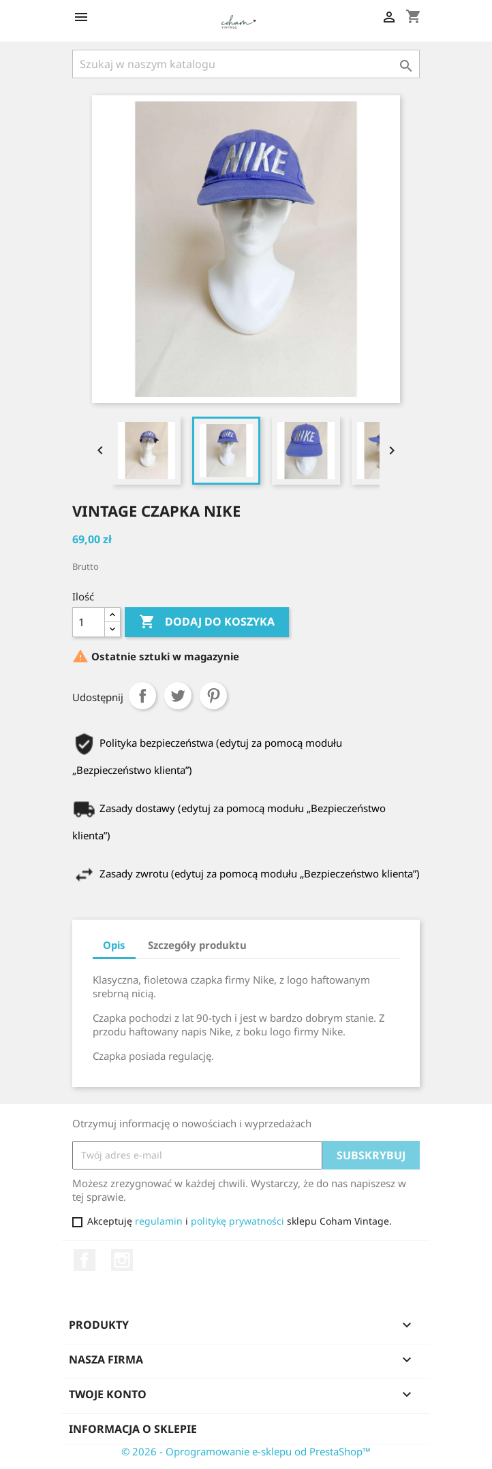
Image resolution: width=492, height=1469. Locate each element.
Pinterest (213, 695)
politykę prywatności (237, 1220)
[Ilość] (88, 622)
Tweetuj (177, 695)
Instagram (122, 1260)
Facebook (84, 1260)
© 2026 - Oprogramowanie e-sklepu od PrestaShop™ (246, 1451)
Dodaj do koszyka (207, 622)
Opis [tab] (114, 945)
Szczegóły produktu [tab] (197, 945)
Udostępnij (142, 695)
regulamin (159, 1220)
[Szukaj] (246, 64)
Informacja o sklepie (133, 1428)
